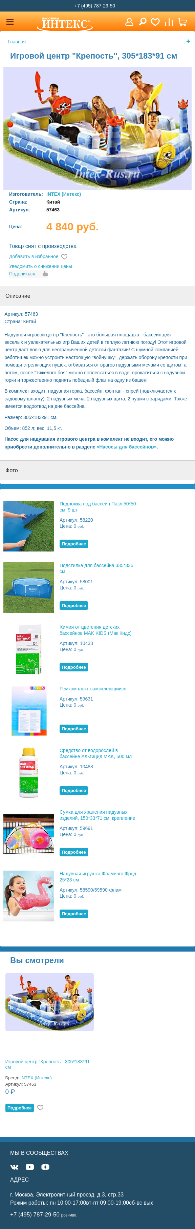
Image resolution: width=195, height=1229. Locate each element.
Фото (11, 470)
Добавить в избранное (34, 256)
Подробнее (74, 543)
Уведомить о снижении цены (40, 266)
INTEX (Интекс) (63, 194)
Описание (17, 296)
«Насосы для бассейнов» (126, 447)
